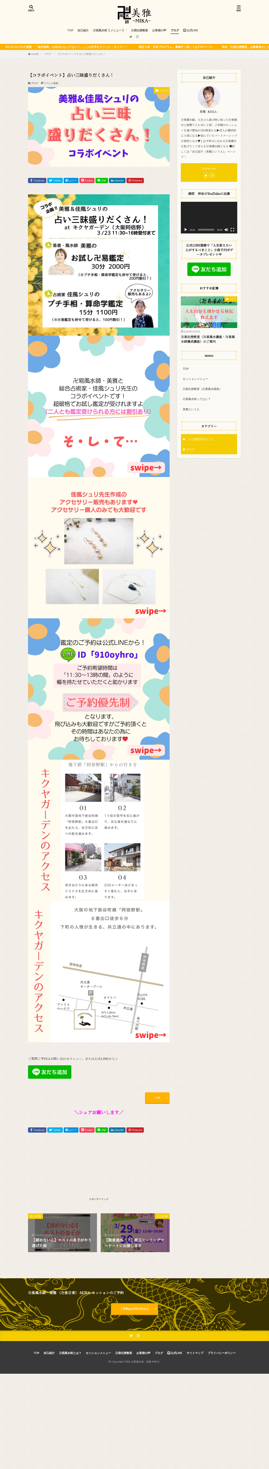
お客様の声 (159, 30)
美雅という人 (191, 409)
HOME (35, 54)
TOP (70, 30)
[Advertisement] (63, 1170)
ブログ (175, 30)
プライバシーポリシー (222, 1353)
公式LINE (190, 30)
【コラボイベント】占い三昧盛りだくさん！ (81, 53)
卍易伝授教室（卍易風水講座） (202, 388)
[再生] (186, 230)
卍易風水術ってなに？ (197, 399)
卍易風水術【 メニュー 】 (109, 30)
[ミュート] (226, 230)
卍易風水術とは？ (70, 1353)
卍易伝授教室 (139, 30)
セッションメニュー (195, 378)
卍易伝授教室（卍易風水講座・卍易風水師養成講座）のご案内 (208, 339)
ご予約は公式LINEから (134, 1308)
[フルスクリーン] (232, 230)
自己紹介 (83, 30)
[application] (209, 217)
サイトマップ (195, 1353)
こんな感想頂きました (200, 439)
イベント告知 (51, 83)
